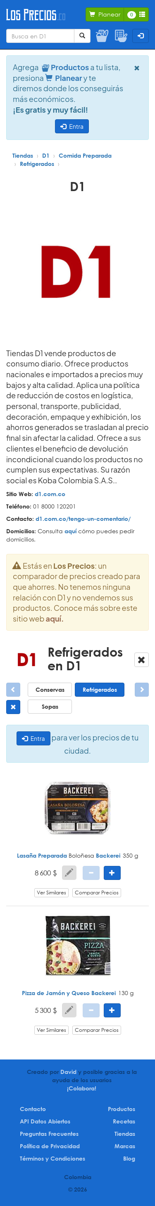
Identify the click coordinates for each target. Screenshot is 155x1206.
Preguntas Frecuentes (49, 1133)
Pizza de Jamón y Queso (56, 992)
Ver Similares (51, 892)
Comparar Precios (97, 892)
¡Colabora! (81, 1088)
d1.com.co (50, 493)
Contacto (33, 1108)
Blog (129, 1158)
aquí (70, 530)
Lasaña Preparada (42, 855)
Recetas (124, 1121)
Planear (63, 78)
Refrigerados (37, 163)
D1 (46, 155)
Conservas (50, 689)
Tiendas (22, 155)
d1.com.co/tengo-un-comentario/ (83, 518)
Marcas (124, 1145)
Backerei (108, 855)
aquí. (55, 618)
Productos (121, 1108)
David (68, 1071)
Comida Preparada (85, 155)
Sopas (50, 706)
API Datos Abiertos (45, 1121)
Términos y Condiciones (52, 1158)
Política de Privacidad (50, 1145)
